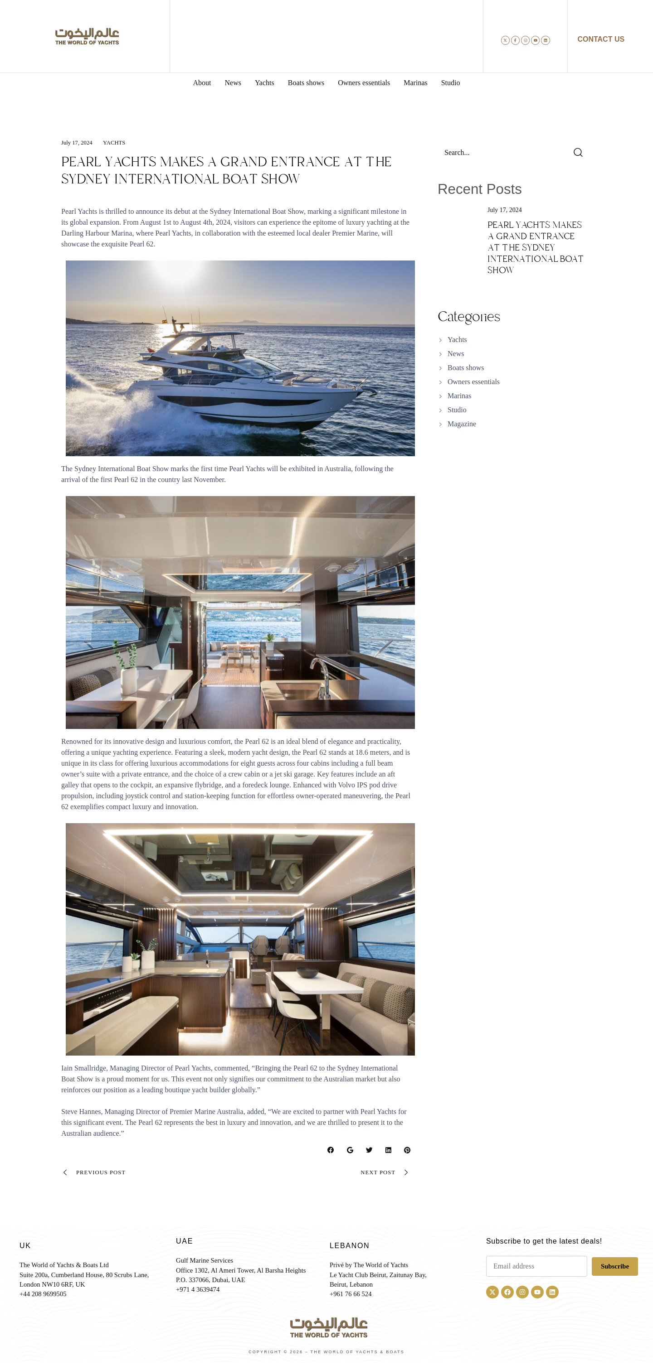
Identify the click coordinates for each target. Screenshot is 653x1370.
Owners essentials (474, 382)
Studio (457, 410)
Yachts (118, 142)
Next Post (383, 1173)
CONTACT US (600, 39)
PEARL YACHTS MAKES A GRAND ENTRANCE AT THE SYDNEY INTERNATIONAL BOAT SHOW (535, 247)
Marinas (459, 396)
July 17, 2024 (78, 142)
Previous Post (95, 1173)
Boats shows (466, 367)
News (456, 353)
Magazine (462, 424)
